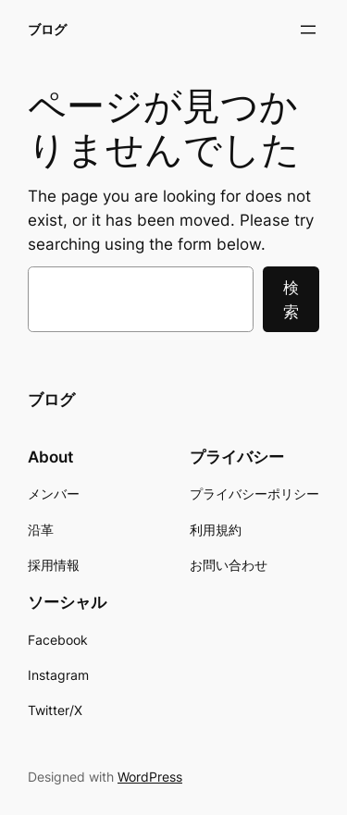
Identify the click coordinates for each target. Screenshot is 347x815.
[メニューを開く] (308, 30)
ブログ (47, 29)
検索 (291, 299)
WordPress (150, 776)
